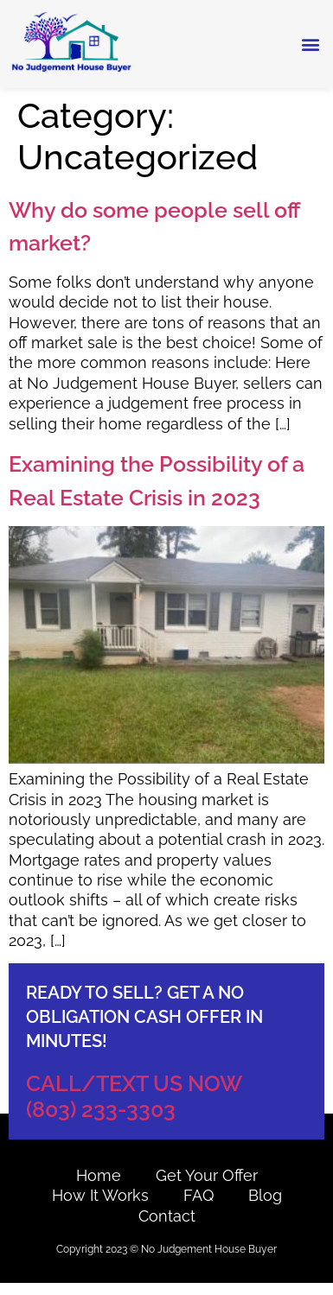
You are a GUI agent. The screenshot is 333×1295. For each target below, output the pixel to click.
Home (98, 1175)
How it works (100, 1195)
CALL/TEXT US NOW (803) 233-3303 (134, 1096)
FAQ (198, 1195)
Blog (265, 1195)
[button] (310, 44)
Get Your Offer (207, 1175)
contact (166, 1216)
